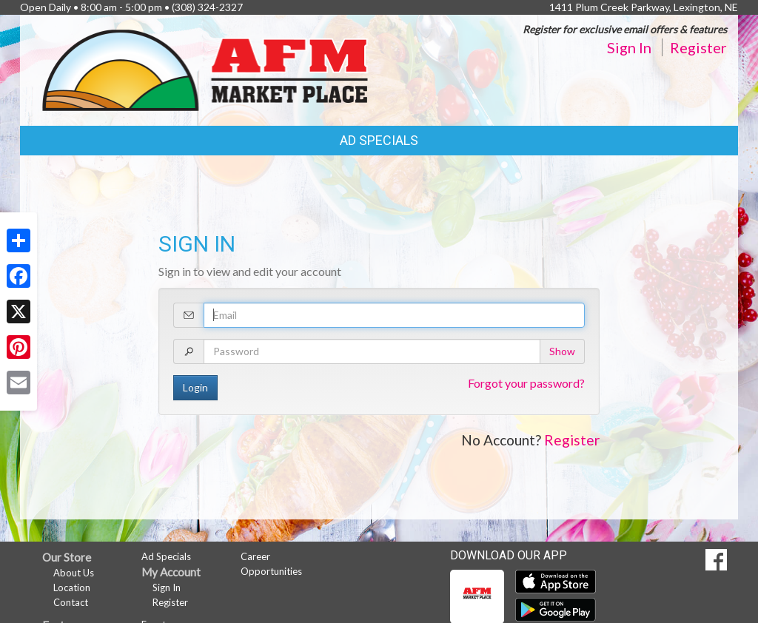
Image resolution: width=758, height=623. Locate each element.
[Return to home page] (205, 69)
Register (698, 47)
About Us (73, 573)
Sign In (629, 47)
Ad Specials (379, 140)
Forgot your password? (526, 383)
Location (71, 587)
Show (562, 351)
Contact (70, 602)
